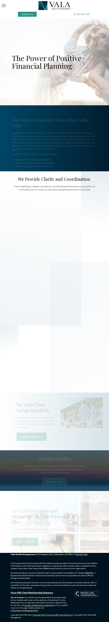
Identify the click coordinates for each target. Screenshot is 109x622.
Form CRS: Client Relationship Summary (32, 592)
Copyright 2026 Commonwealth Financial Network (53, 615)
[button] (27, 14)
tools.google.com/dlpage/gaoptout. (24, 610)
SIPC (92, 573)
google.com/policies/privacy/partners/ (40, 605)
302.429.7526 (82, 14)
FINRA (87, 573)
